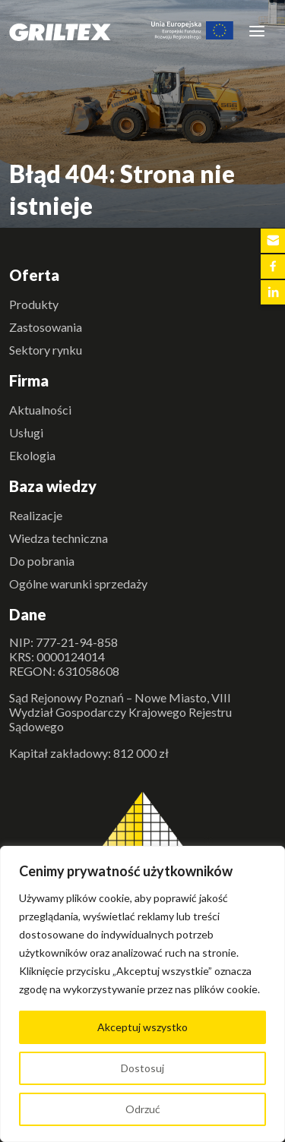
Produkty (34, 304)
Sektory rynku (45, 349)
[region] (142, 994)
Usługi (26, 432)
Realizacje (35, 515)
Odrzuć (142, 1109)
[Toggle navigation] (257, 30)
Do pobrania (41, 561)
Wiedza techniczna (58, 538)
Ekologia (32, 455)
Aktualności (40, 409)
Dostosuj (142, 1068)
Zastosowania (45, 327)
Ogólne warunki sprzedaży (78, 583)
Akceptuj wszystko (142, 1027)
